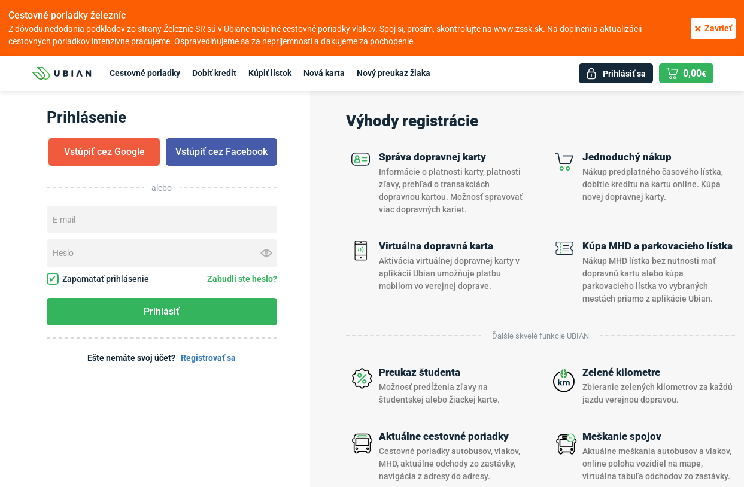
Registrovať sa (208, 358)
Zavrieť (713, 28)
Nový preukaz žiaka (393, 73)
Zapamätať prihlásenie (98, 279)
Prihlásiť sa (624, 73)
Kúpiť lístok (269, 73)
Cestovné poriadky (145, 73)
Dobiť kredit (214, 73)
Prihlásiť (162, 311)
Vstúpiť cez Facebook (221, 151)
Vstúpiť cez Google (104, 151)
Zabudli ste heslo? (242, 279)
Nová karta (324, 73)
